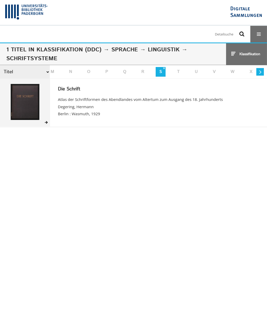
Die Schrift (69, 89)
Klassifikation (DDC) (69, 50)
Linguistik (164, 50)
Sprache (124, 50)
